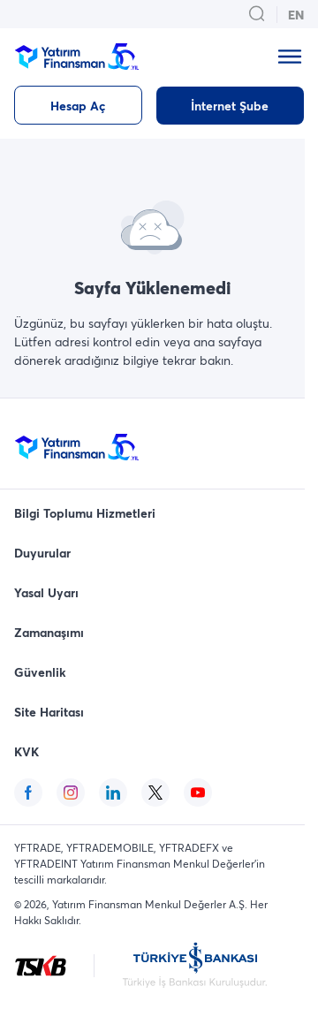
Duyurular (42, 552)
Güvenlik (40, 672)
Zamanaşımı (49, 632)
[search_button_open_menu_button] (257, 14)
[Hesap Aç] (78, 105)
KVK (26, 751)
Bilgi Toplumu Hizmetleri (84, 512)
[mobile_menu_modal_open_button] (290, 56)
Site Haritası (49, 711)
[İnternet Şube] (230, 106)
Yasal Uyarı (46, 592)
